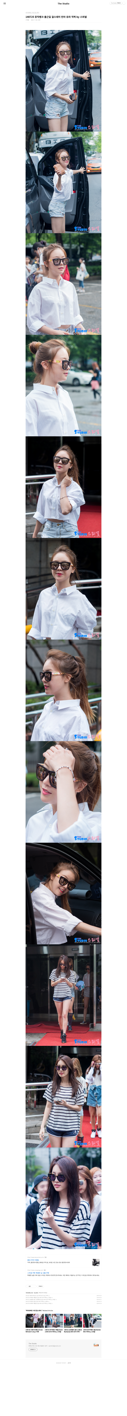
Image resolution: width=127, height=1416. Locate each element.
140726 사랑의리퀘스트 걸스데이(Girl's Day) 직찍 (37, 1320)
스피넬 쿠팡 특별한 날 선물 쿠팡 (38, 1298)
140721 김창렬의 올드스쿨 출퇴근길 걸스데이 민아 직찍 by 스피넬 (40, 1324)
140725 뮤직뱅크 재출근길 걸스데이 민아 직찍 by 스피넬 (38, 1322)
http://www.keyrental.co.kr (35, 1282)
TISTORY (64, 1387)
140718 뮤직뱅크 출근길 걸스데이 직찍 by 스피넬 (37, 1326)
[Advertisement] (63, 1265)
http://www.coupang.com (35, 1295)
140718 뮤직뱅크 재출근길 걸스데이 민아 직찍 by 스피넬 (38, 1328)
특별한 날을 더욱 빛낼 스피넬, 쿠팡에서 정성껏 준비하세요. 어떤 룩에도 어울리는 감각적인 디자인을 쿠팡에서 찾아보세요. (63, 1300)
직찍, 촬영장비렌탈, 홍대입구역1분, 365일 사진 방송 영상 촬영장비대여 (48, 1287)
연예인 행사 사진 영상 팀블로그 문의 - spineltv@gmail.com (45, 1371)
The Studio (63, 3)
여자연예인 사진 (29, 1317)
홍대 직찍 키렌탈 (33, 1285)
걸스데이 (36, 1317)
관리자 (69, 1387)
